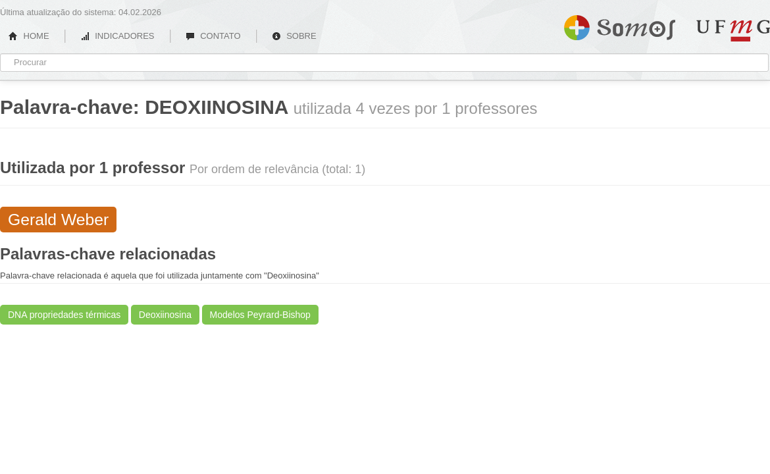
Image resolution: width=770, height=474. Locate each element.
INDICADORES (117, 36)
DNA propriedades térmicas (64, 314)
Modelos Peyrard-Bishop (260, 314)
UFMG (733, 30)
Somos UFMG (620, 25)
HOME (29, 36)
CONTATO (213, 36)
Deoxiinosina (165, 314)
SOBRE (294, 36)
